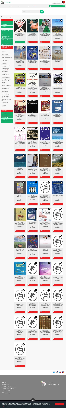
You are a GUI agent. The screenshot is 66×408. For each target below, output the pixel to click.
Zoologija (4, 103)
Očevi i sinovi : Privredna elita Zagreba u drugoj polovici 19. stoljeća (32, 143)
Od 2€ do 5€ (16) (4, 115)
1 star (18, 31)
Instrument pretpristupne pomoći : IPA (20, 332)
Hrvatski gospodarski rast (32, 250)
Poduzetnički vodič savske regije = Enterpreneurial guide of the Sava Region (45, 89)
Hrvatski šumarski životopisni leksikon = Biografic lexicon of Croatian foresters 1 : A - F (45, 170)
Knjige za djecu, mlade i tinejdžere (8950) (6, 37)
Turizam (4, 106)
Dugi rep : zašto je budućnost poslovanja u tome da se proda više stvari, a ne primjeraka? (20, 143)
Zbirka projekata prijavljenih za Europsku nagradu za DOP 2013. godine (45, 35)
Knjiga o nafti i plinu (20, 196)
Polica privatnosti (6, 392)
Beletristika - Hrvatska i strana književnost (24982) (7, 33)
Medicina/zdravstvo (6, 77)
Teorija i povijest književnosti (6, 100)
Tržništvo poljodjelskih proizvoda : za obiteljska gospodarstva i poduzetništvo (32, 278)
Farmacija (4, 66)
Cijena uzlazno (4, 24)
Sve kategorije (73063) (5, 30)
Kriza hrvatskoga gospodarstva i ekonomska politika (20, 278)
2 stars (20, 31)
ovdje (3, 406)
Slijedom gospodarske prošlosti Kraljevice (32, 305)
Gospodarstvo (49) (5, 69)
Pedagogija (4, 83)
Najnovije (3, 19)
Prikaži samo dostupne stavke (9, 17)
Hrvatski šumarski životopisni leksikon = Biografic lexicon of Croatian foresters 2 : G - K (45, 197)
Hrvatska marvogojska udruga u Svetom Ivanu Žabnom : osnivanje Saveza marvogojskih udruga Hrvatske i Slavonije (20, 224)
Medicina (4, 76)
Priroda (3, 90)
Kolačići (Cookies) (6, 390)
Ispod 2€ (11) (4, 112)
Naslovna (4, 382)
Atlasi (3, 51)
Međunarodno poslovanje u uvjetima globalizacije (32, 62)
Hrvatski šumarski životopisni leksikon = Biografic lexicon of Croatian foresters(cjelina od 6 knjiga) (45, 332)
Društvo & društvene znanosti (6, 58)
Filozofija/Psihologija (6, 68)
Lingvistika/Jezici (5, 74)
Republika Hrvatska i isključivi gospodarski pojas (58, 143)
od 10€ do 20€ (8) (5, 119)
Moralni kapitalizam (20, 169)
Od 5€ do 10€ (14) (5, 117)
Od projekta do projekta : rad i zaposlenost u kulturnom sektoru (45, 143)
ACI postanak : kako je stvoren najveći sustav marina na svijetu (58, 224)
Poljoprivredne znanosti (6, 85)
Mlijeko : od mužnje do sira (57, 88)
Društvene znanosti (6, 56)
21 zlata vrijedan (57, 61)
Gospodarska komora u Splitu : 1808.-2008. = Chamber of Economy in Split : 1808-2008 (32, 332)
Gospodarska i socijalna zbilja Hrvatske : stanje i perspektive (45, 278)
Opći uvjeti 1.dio (5, 384)
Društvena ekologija (5, 54)
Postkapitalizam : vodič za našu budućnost (32, 89)
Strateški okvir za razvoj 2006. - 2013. (58, 278)
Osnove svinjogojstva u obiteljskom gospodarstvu (32, 35)
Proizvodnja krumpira (19, 250)
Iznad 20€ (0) (4, 121)
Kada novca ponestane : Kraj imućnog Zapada (19, 35)
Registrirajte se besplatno (55, 3)
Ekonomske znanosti (6, 65)
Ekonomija (4, 63)
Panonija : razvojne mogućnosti (58, 170)
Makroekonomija (45, 250)
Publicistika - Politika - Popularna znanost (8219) (7, 44)
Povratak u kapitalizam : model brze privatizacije (32, 197)
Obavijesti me (19, 284)
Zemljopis (4, 105)
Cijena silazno (4, 26)
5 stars (24, 31)
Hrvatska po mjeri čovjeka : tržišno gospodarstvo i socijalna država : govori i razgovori (32, 116)
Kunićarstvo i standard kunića (20, 88)
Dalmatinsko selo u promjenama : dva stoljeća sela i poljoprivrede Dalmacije (58, 35)
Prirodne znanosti (5, 93)
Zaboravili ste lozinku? (62, 3)
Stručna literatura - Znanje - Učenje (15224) (6, 47)
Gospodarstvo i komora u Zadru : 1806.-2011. (32, 170)
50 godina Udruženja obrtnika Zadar (57, 251)
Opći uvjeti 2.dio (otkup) (7, 386)
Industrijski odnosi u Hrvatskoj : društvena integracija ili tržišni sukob (45, 62)
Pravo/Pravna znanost (6, 86)
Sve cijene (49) (4, 110)
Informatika (4, 72)
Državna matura (5, 60)
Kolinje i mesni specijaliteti (45, 115)
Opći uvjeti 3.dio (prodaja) (8, 388)
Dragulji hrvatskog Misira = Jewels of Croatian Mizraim (20, 62)
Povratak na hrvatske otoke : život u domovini (57, 116)
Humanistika (5, 71)
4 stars (22, 31)
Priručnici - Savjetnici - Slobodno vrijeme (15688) (7, 40)
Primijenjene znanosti (6, 88)
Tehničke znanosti (5, 96)
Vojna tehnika (5, 102)
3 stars (21, 31)
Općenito (4, 82)
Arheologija (4, 49)
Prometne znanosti (5, 94)
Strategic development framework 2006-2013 (19, 305)
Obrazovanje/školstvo (6, 79)
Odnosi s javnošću (5, 80)
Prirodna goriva (5, 91)
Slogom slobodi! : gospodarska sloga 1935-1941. (20, 116)
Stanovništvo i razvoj (32, 223)
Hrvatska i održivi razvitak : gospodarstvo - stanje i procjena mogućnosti (57, 332)
